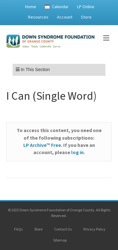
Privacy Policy (94, 229)
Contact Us (63, 229)
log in (77, 152)
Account (64, 17)
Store (86, 17)
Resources (38, 17)
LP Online (85, 7)
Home (30, 7)
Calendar (60, 7)
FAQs (18, 229)
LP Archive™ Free (42, 145)
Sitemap (60, 240)
